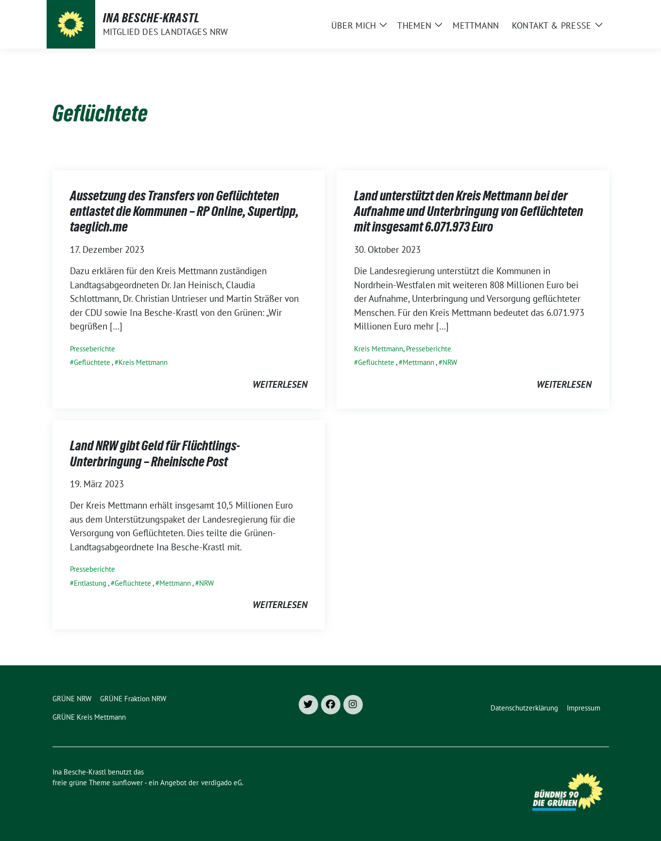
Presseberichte (92, 348)
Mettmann (418, 362)
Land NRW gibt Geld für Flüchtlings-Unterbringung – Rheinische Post (155, 453)
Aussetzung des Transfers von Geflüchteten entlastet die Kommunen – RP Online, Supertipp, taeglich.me (184, 211)
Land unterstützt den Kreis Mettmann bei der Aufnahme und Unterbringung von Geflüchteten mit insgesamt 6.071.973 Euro (468, 211)
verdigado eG (221, 782)
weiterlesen (280, 384)
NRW (449, 362)
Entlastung (90, 583)
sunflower (127, 782)
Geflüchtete (92, 362)
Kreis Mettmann (143, 362)
